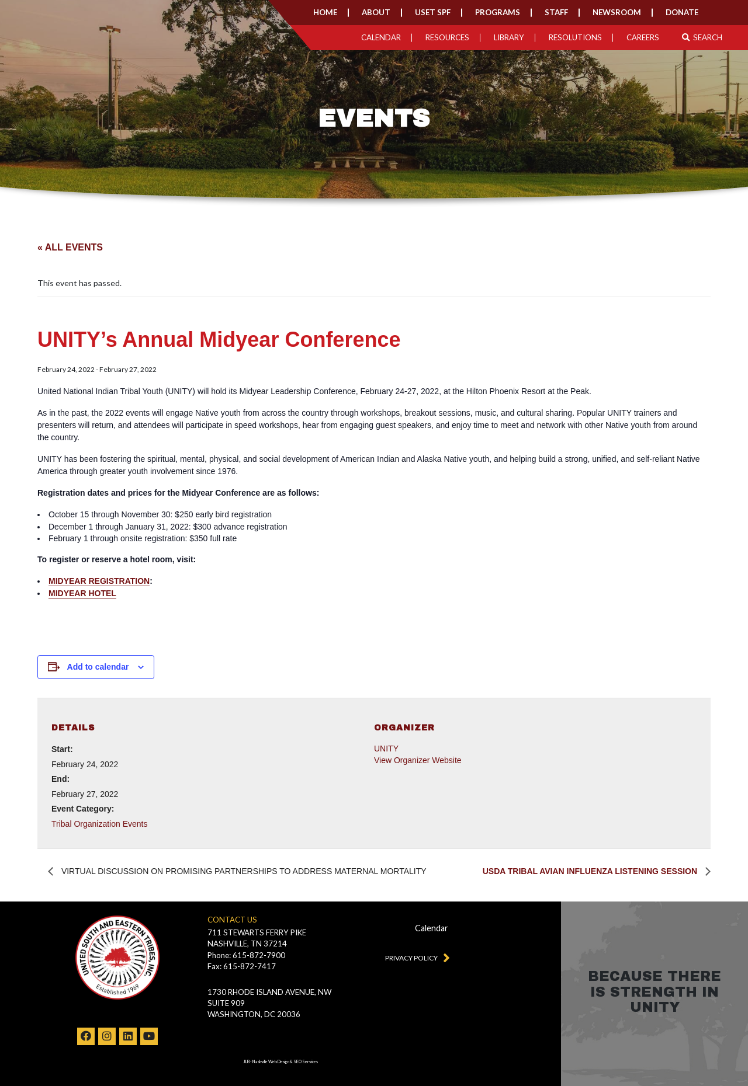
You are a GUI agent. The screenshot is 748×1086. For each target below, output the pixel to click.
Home (325, 12)
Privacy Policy (415, 957)
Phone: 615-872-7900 (246, 955)
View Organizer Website (418, 760)
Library (509, 37)
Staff (556, 12)
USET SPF (433, 12)
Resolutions (575, 37)
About (376, 12)
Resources (447, 37)
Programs (497, 12)
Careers (642, 37)
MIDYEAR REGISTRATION (99, 581)
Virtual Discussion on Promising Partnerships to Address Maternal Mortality (243, 871)
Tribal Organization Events (99, 824)
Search (702, 37)
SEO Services (305, 1061)
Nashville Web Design (270, 1061)
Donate (682, 12)
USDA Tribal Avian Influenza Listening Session (591, 871)
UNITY (386, 748)
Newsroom (617, 12)
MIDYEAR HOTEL (82, 593)
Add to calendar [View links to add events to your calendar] (98, 666)
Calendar (381, 37)
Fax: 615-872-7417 (241, 966)
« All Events (70, 247)
